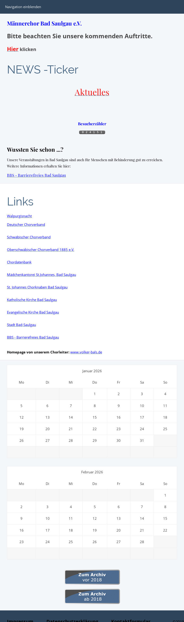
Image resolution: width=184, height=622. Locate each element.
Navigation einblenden (23, 6)
